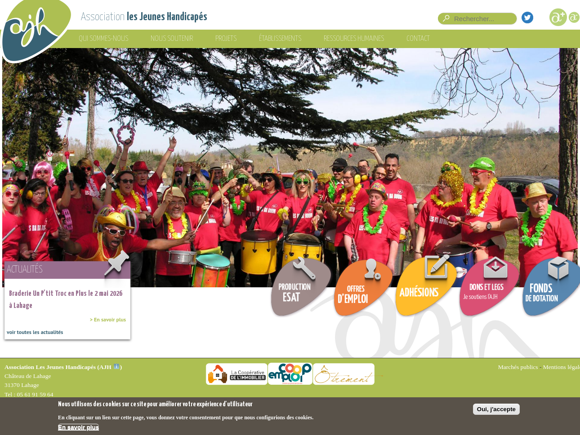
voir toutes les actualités (35, 332)
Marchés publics (518, 367)
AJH (109, 367)
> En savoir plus (108, 319)
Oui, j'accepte (496, 410)
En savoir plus (78, 429)
